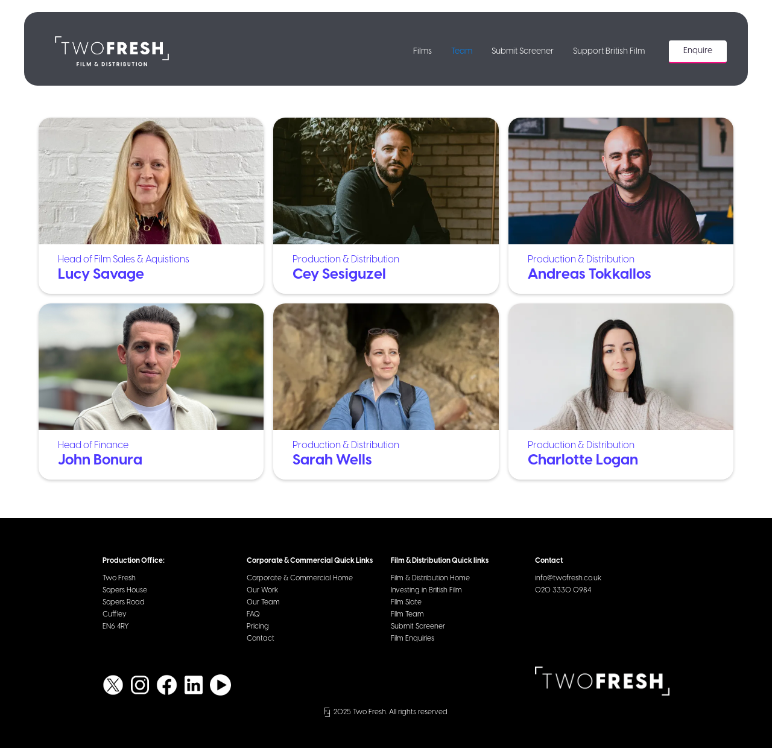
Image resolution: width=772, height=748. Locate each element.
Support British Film (609, 51)
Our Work (262, 590)
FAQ (253, 614)
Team (461, 51)
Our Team (263, 602)
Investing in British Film (426, 590)
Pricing (258, 626)
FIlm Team (407, 614)
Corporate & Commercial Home (300, 578)
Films (422, 51)
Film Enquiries (412, 638)
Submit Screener (523, 51)
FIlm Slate (406, 602)
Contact (260, 638)
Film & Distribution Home (430, 578)
